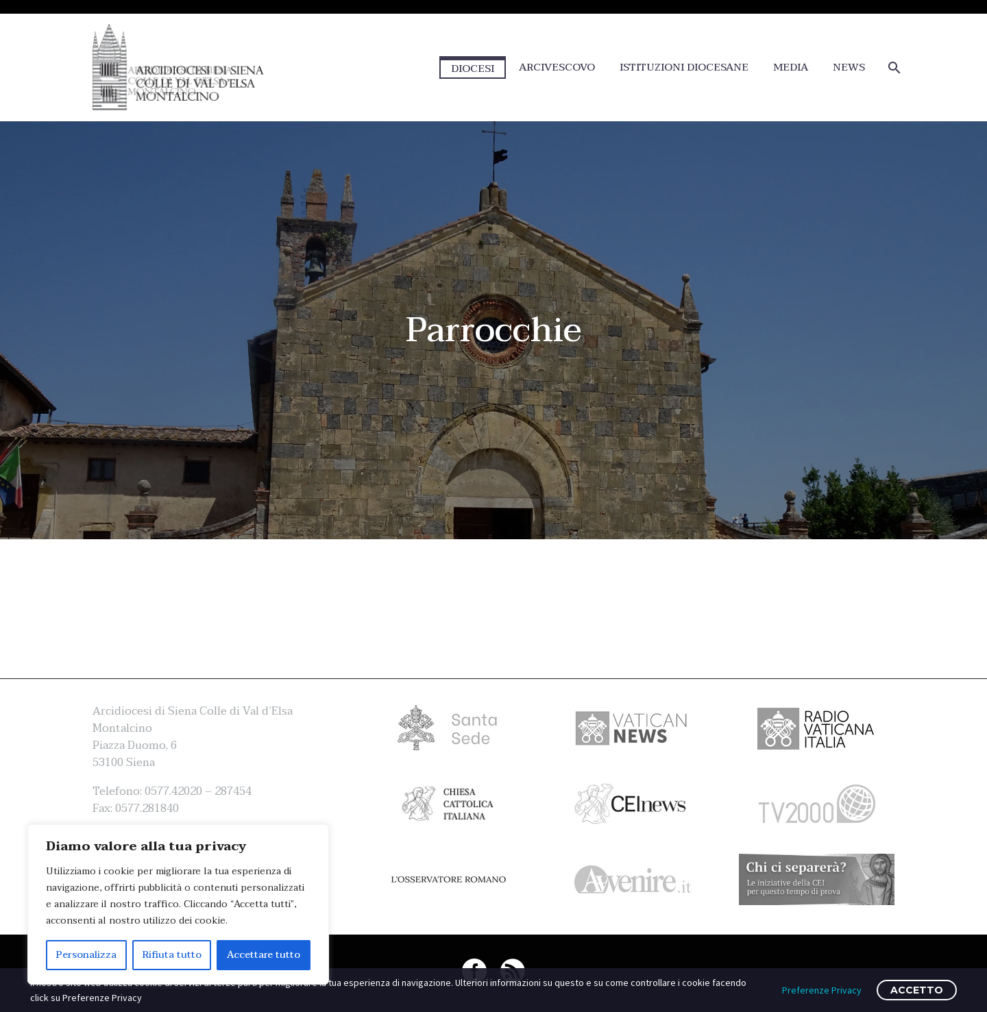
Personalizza (86, 955)
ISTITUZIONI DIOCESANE (684, 67)
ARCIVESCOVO (557, 67)
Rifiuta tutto (172, 955)
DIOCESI (472, 68)
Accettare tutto (263, 955)
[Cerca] (892, 67)
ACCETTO (916, 990)
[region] (178, 904)
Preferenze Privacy (822, 990)
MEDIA (790, 67)
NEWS (849, 67)
